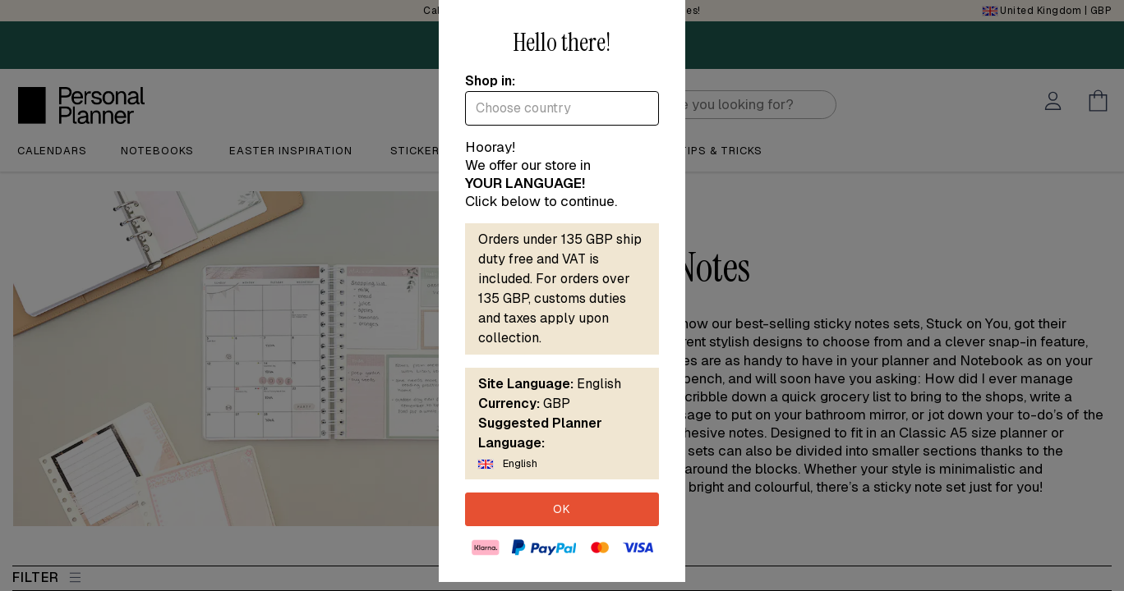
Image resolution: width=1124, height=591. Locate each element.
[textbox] (562, 108)
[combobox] (562, 108)
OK (562, 509)
